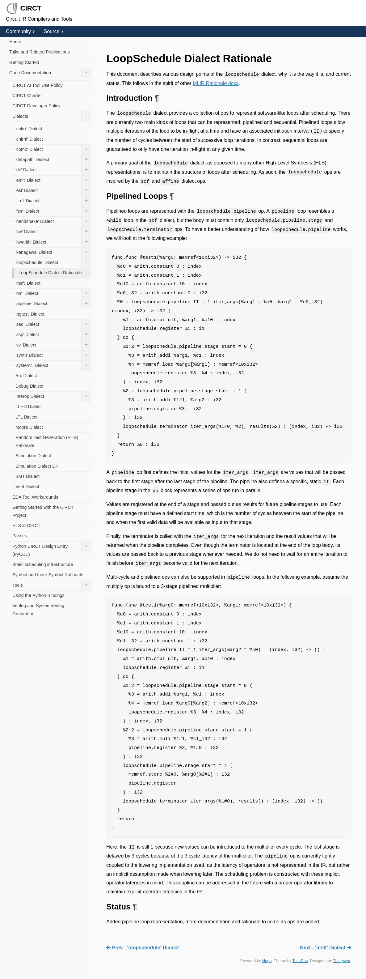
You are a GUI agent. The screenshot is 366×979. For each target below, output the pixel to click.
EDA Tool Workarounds (35, 497)
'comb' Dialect (53, 150)
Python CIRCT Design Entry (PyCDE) (51, 549)
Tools (51, 585)
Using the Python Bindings (38, 595)
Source (53, 31)
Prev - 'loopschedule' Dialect (142, 947)
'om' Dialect (53, 294)
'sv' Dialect (53, 345)
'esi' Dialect (53, 191)
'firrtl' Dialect (53, 201)
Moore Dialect (29, 427)
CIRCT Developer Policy (36, 105)
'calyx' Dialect (28, 128)
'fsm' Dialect (53, 211)
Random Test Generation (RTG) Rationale (46, 441)
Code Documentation (50, 73)
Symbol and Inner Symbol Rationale (47, 574)
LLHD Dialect (28, 406)
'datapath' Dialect (53, 160)
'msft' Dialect (27, 283)
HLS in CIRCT (26, 525)
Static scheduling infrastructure (42, 564)
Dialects (51, 116)
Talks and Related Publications (39, 51)
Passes (19, 535)
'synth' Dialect (53, 355)
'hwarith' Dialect (53, 242)
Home (15, 41)
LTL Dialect (26, 417)
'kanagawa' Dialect (53, 253)
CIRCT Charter (27, 95)
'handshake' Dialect (53, 222)
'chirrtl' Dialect (29, 139)
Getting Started (24, 62)
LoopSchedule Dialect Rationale (50, 272)
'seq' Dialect (53, 325)
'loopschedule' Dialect (53, 263)
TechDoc (300, 960)
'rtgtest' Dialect (29, 314)
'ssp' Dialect (53, 335)
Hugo (267, 960)
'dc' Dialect (53, 170)
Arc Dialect (26, 375)
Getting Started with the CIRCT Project (43, 511)
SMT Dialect (27, 476)
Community (20, 31)
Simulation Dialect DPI (37, 466)
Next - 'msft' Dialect (325, 947)
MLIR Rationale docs (216, 83)
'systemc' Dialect (53, 366)
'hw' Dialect (53, 232)
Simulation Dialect (33, 455)
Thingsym (341, 960)
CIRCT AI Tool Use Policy (37, 85)
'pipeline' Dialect (53, 304)
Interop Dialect (53, 397)
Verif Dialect (27, 486)
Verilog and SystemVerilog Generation (38, 609)
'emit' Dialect (53, 180)
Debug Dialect (29, 386)
